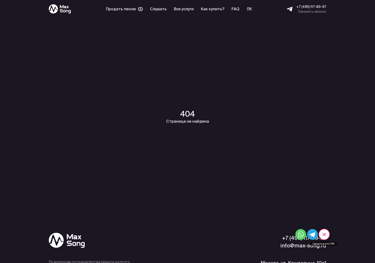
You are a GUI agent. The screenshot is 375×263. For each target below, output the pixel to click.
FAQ (235, 9)
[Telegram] (289, 9)
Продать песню (124, 9)
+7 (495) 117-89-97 (311, 7)
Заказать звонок (312, 11)
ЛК (249, 9)
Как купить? (212, 9)
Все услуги (184, 9)
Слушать (158, 9)
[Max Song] (60, 9)
